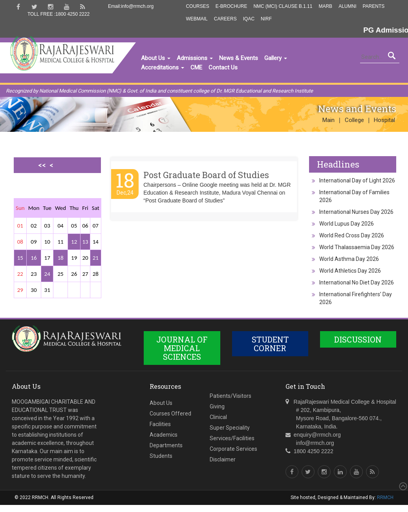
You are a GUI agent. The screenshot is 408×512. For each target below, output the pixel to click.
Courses (197, 6)
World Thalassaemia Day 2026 (356, 247)
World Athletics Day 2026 (350, 271)
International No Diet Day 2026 (356, 282)
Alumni (347, 6)
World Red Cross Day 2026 (351, 235)
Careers (225, 19)
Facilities (160, 424)
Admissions (195, 58)
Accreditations (162, 67)
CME (196, 67)
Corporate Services (233, 449)
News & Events (238, 58)
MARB (325, 6)
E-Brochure (231, 6)
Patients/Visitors (230, 396)
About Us (155, 58)
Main (328, 120)
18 (60, 257)
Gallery (275, 58)
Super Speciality (230, 428)
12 (74, 241)
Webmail (196, 19)
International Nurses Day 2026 (356, 212)
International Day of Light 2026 (357, 180)
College (354, 120)
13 (85, 241)
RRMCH (385, 497)
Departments (166, 445)
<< (42, 165)
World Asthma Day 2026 (349, 259)
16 (34, 257)
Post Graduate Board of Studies (206, 174)
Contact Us (223, 67)
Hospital (384, 120)
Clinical (218, 417)
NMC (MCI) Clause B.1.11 (282, 6)
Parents (373, 6)
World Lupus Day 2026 (346, 223)
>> (49, 192)
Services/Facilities (232, 438)
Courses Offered (170, 413)
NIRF (266, 19)
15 (20, 257)
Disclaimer (223, 459)
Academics (163, 435)
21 (96, 257)
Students (161, 456)
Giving (217, 406)
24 (47, 273)
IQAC (248, 19)
